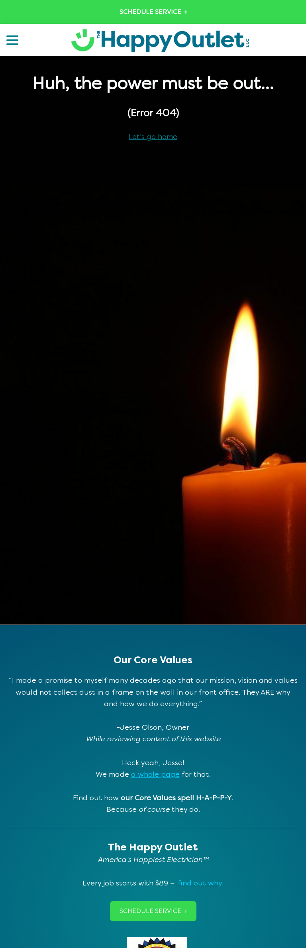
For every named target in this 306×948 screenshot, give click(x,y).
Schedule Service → (153, 12)
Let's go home (153, 136)
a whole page (155, 774)
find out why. (200, 883)
